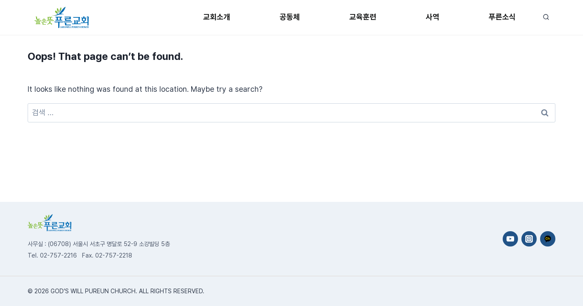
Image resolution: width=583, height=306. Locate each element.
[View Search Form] (545, 17)
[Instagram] (529, 238)
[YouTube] (510, 238)
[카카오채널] (547, 238)
